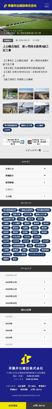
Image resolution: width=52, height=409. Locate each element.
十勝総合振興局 (26, 210)
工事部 (6, 250)
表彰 (24, 250)
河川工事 (27, 214)
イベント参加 (20, 254)
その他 (26, 196)
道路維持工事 (8, 219)
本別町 (25, 232)
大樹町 (25, 228)
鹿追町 (27, 223)
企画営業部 (40, 246)
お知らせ (26, 168)
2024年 (37, 237)
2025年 (27, 237)
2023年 (6, 241)
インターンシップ (37, 254)
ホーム (6, 31)
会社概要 (22, 386)
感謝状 (6, 259)
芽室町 (6, 228)
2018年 (6, 246)
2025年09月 (26, 303)
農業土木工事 (41, 214)
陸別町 (44, 232)
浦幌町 (6, 237)
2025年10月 (26, 296)
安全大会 (33, 250)
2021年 (26, 241)
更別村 (15, 228)
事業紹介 (42, 386)
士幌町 (6, 223)
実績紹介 (26, 175)
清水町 (46, 223)
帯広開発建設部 (9, 210)
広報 (30, 246)
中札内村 (16, 237)
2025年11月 (26, 289)
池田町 (6, 232)
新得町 (36, 223)
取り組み (32, 386)
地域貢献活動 (18, 246)
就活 (15, 259)
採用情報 (26, 182)
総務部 (15, 250)
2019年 (46, 241)
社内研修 (7, 254)
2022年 (16, 241)
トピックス (17, 31)
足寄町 (34, 232)
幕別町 (44, 228)
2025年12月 (26, 282)
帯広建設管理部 (43, 210)
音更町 (40, 219)
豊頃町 (15, 232)
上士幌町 (16, 223)
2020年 (36, 241)
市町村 (6, 214)
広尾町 (34, 228)
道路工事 (16, 214)
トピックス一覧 (37, 150)
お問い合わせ (36, 389)
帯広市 (30, 219)
